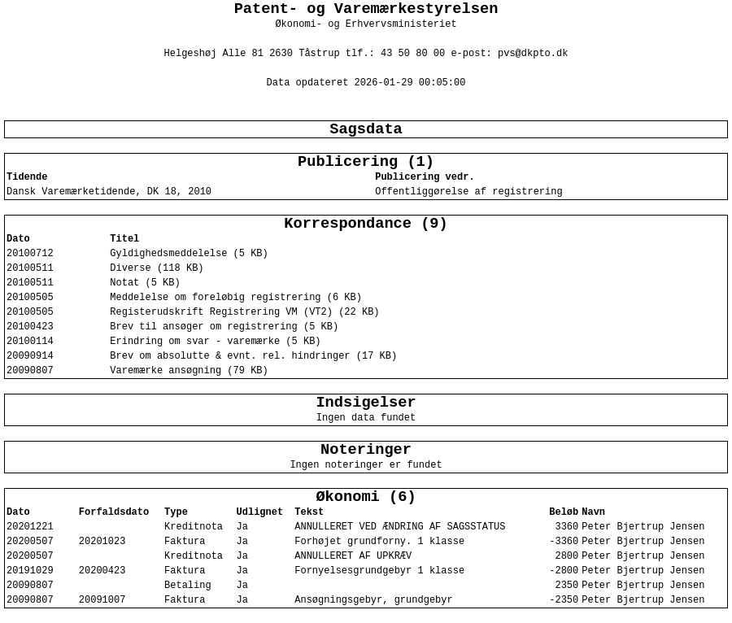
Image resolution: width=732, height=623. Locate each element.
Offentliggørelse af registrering (468, 192)
